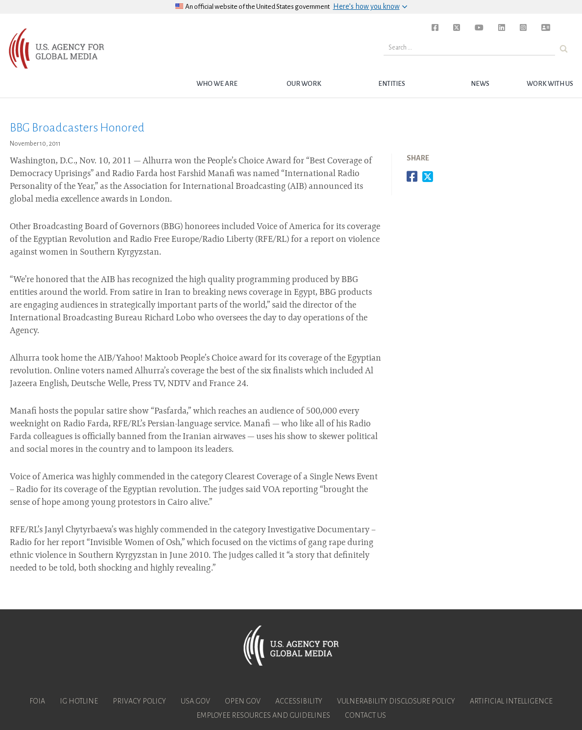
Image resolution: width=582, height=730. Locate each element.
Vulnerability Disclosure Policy (396, 701)
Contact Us (365, 715)
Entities (391, 83)
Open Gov (243, 701)
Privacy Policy (139, 701)
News (480, 83)
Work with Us (550, 83)
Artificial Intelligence (511, 701)
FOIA (37, 701)
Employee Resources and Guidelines (263, 715)
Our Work (304, 83)
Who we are (217, 83)
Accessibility (298, 701)
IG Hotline (79, 701)
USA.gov (195, 701)
